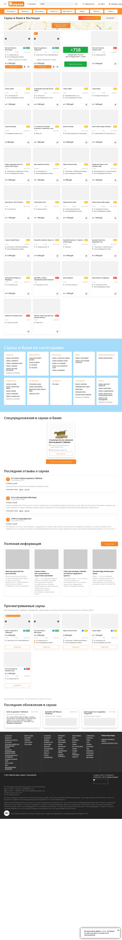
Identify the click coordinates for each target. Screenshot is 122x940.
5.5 (57, 164)
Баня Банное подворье (100, 278)
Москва (60, 748)
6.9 (28, 89)
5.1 (115, 202)
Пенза (74, 742)
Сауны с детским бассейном (11, 369)
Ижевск (46, 750)
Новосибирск (76, 735)
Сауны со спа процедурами (102, 398)
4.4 (115, 278)
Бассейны (27, 738)
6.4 (28, 202)
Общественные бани (105, 358)
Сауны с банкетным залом (12, 387)
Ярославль (89, 757)
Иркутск (46, 753)
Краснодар (61, 740)
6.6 (115, 126)
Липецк (60, 744)
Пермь (74, 744)
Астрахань (47, 735)
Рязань (74, 748)
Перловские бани (69, 202)
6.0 (115, 89)
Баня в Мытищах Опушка (101, 126)
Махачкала (61, 746)
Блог (6, 765)
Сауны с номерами (58, 370)
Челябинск (89, 755)
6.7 (28, 240)
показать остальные (13, 373)
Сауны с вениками (12, 393)
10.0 (28, 48)
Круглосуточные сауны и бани (37, 390)
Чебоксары (90, 753)
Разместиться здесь (75, 64)
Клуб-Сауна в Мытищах (101, 202)
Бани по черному (81, 384)
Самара (74, 750)
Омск (74, 738)
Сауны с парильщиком (105, 391)
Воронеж (47, 746)
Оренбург (75, 740)
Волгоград (47, 744)
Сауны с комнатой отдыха (61, 358)
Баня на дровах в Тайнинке (40, 49)
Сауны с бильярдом (81, 358)
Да (21, 489)
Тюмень (89, 744)
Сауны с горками (11, 366)
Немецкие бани (80, 392)
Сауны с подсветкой (12, 396)
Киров (60, 738)
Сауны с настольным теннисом (82, 361)
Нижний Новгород (61, 755)
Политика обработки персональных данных (12, 745)
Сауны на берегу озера (60, 360)
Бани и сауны (28, 735)
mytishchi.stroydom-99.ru (110, 743)
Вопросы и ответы (11, 740)
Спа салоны (28, 742)
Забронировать (61, 454)
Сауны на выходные (35, 386)
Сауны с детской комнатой (103, 384)
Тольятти (89, 738)
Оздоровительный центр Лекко (43, 89)
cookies (103, 931)
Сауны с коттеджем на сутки (59, 366)
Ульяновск (89, 746)
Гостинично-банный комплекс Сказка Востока (43, 127)
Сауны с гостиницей (58, 363)
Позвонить (13, 67)
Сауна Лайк (67, 89)
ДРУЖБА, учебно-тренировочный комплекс (44, 279)
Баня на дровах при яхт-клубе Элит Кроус (14, 165)
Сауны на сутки (34, 393)
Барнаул (46, 740)
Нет (27, 489)
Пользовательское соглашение (11, 756)
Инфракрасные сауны (82, 386)
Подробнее (17, 647)
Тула (87, 742)
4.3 (28, 316)
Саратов (75, 756)
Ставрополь (90, 735)
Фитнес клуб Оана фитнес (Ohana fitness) (44, 316)
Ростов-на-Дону (77, 746)
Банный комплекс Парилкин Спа (98, 241)
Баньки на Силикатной (13, 316)
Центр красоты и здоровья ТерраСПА (95, 712)
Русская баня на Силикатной (98, 49)
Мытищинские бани (41, 164)
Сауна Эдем (9, 89)
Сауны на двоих (34, 362)
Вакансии (8, 738)
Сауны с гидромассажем (14, 363)
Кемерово (61, 735)
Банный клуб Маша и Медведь (13, 279)
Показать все (109, 544)
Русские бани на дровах (83, 394)
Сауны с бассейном (12, 358)
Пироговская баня (70, 164)
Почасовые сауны (35, 384)
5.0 (115, 48)
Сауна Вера (96, 89)
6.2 (86, 89)
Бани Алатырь (68, 126)
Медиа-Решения (112, 777)
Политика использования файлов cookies (10, 751)
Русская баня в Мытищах (10, 49)
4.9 (57, 316)
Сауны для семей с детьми (35, 358)
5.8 (28, 278)
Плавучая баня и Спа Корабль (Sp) (100, 165)
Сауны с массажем (104, 388)
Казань (46, 755)
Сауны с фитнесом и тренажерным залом (105, 394)
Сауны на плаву (11, 384)
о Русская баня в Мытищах (26, 497)
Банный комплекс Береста (44, 240)
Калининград (48, 757)
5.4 (28, 126)
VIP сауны (55, 384)
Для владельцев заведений (10, 768)
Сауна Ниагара (10, 126)
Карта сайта (9, 763)
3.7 (57, 278)
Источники (28, 744)
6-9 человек (33, 367)
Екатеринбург (48, 748)
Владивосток (48, 742)
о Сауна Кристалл (24, 518)
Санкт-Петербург (75, 753)
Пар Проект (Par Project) (14, 202)
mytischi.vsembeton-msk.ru (108, 740)
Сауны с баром (11, 391)
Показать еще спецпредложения (61, 462)
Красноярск (62, 742)
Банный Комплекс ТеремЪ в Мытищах (73, 241)
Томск (88, 740)
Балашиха (47, 738)
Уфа (87, 748)
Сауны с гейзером (12, 360)
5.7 (57, 89)
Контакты (8, 742)
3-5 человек (33, 365)
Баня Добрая (68, 278)
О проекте (8, 735)
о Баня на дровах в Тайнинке (30, 478)
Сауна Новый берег (12, 240)
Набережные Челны (62, 751)
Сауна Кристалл (40, 202)
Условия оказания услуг (11, 759)
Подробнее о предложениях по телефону (17, 59)
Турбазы (27, 740)
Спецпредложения (88, 18)
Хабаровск (89, 750)
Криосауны (79, 389)
